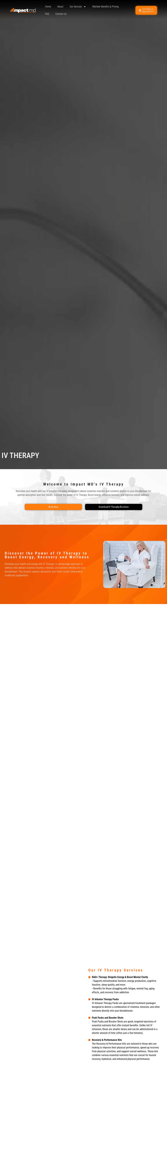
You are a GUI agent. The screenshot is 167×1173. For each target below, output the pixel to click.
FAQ (47, 13)
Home (48, 6)
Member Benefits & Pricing (105, 6)
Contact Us (61, 13)
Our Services (78, 7)
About (60, 6)
